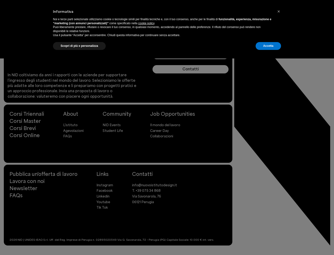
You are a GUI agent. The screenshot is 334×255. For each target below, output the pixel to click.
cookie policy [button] (146, 23)
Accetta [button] (268, 46)
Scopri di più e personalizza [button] (79, 46)
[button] (278, 11)
